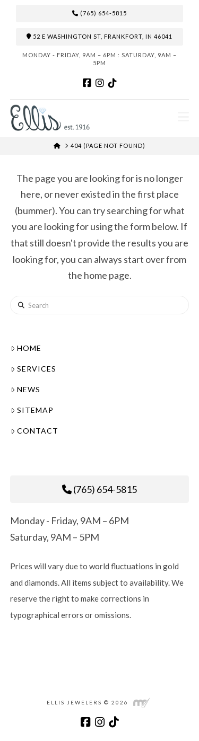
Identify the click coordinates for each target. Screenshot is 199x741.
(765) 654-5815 (99, 13)
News (25, 389)
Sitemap (32, 409)
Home (26, 347)
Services (33, 368)
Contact (34, 430)
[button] (183, 116)
